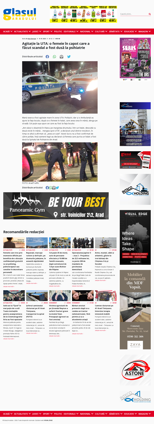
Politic (58, 31)
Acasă (7, 31)
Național (86, 31)
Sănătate (115, 31)
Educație (130, 31)
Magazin (144, 31)
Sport (47, 31)
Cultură (101, 31)
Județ (36, 31)
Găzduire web (39, 420)
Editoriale (71, 31)
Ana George (32, 39)
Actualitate (22, 31)
